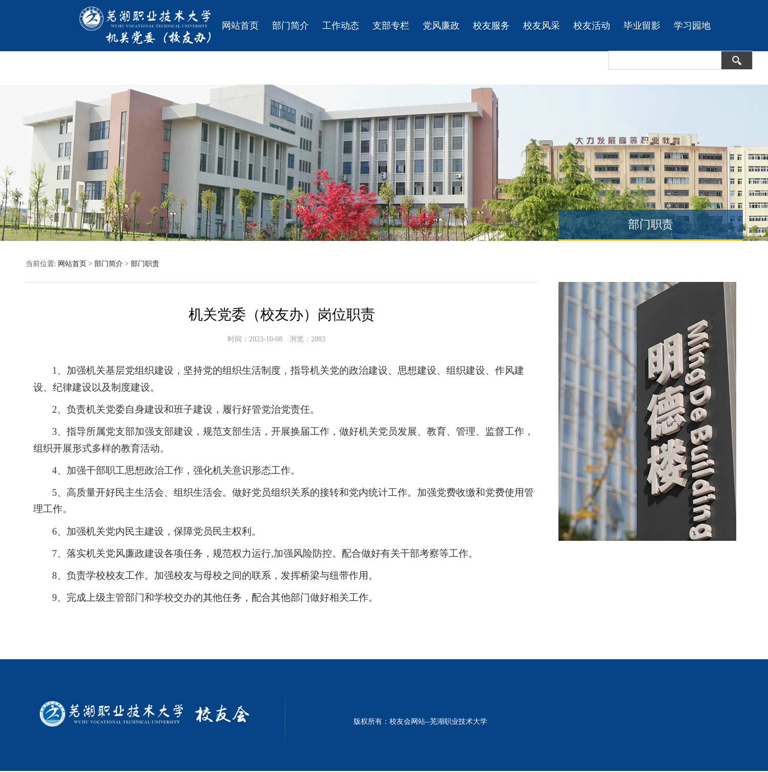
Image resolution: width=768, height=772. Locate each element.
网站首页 (240, 26)
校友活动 (591, 26)
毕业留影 (642, 26)
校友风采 (541, 26)
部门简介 (290, 26)
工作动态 (340, 26)
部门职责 (145, 264)
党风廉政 (441, 26)
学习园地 (692, 26)
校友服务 (491, 26)
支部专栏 (390, 26)
